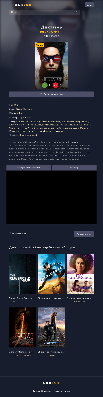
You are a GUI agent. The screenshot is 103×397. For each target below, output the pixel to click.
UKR (23, 5)
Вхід (89, 5)
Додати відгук (83, 234)
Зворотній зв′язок (42, 391)
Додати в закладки (51, 94)
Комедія (28, 109)
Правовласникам (62, 391)
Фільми (18, 109)
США (19, 113)
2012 (16, 105)
